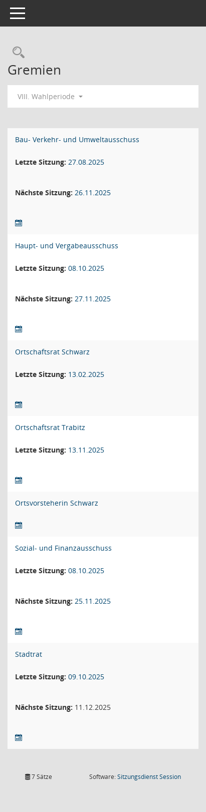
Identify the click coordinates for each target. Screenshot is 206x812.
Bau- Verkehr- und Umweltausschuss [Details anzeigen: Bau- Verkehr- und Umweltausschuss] (77, 139)
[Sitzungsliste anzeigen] (18, 223)
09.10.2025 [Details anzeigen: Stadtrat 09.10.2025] (86, 676)
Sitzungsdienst (149, 776)
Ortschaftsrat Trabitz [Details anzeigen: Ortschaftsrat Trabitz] (50, 427)
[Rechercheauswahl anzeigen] (16, 53)
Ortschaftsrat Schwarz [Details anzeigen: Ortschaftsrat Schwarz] (52, 351)
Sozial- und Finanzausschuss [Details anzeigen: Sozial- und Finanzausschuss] (63, 548)
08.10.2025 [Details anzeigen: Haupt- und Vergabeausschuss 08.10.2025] (86, 268)
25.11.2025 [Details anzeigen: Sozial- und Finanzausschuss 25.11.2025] (93, 601)
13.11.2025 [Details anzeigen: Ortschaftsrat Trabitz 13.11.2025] (86, 450)
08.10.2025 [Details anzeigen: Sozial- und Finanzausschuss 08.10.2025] (86, 570)
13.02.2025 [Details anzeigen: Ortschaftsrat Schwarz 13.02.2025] (86, 374)
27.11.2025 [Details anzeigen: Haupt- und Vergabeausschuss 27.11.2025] (93, 298)
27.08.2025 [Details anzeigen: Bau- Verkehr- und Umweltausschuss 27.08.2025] (86, 162)
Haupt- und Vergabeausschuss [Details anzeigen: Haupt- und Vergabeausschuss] (66, 245)
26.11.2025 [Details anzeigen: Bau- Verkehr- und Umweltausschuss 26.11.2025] (93, 192)
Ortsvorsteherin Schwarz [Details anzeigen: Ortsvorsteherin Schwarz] (56, 503)
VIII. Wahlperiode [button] (50, 96)
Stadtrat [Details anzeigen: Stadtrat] (28, 654)
